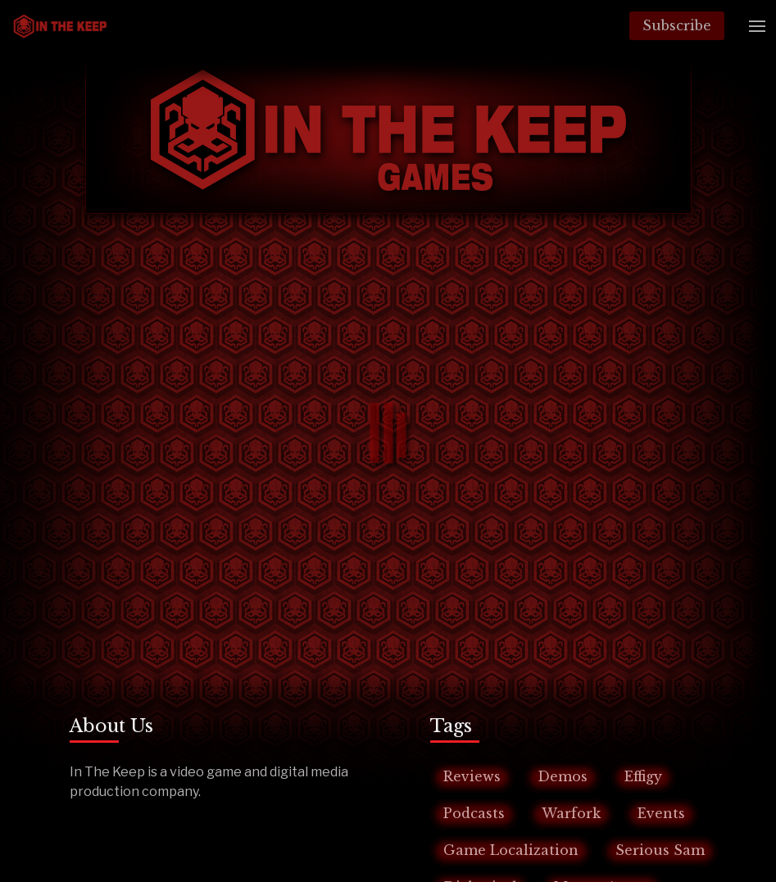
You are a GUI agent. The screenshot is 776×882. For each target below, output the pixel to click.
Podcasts (474, 813)
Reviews (472, 776)
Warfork (571, 813)
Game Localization (511, 850)
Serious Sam (660, 850)
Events (661, 813)
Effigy (643, 776)
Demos (563, 776)
